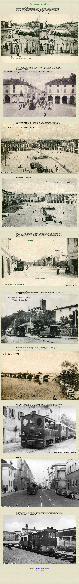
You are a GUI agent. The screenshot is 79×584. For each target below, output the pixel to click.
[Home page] (39, 572)
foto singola (50, 1)
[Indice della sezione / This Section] (39, 570)
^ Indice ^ (35, 1)
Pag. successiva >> (42, 1)
